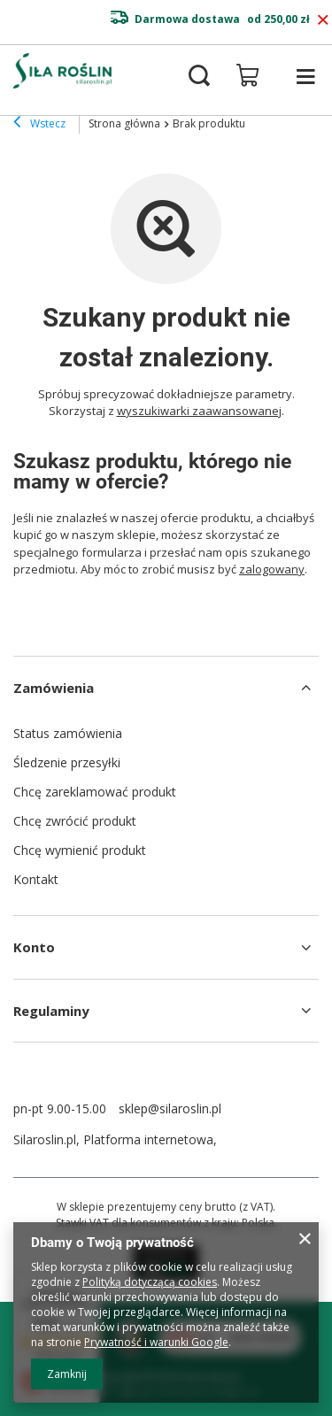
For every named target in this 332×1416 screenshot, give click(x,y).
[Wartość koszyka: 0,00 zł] (247, 75)
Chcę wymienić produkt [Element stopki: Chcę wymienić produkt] (79, 850)
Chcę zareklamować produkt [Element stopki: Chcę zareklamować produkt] (94, 791)
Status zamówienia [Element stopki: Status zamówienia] (67, 733)
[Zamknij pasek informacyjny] (323, 20)
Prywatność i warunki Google (156, 1342)
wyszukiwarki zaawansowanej (199, 411)
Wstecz (39, 124)
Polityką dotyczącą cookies (149, 1281)
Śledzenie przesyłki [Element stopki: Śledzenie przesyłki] (66, 762)
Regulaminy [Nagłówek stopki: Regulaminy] (51, 1011)
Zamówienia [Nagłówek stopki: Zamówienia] (53, 687)
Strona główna (124, 123)
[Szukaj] (199, 76)
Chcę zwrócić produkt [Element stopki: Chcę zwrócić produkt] (74, 820)
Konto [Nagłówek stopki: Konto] (34, 947)
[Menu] (305, 77)
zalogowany (272, 569)
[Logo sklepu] (62, 70)
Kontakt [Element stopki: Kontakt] (35, 879)
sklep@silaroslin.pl (170, 1108)
